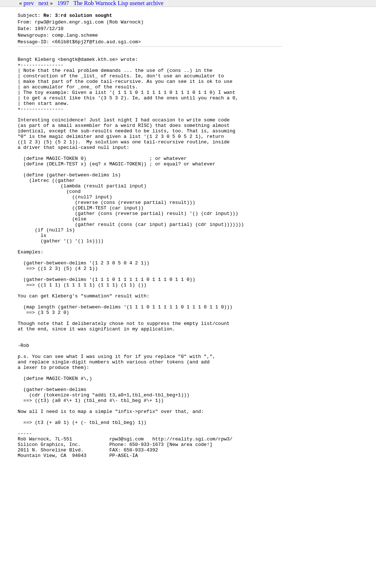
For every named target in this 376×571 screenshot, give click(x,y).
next (43, 3)
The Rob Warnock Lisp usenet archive (118, 3)
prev (29, 3)
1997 (63, 3)
